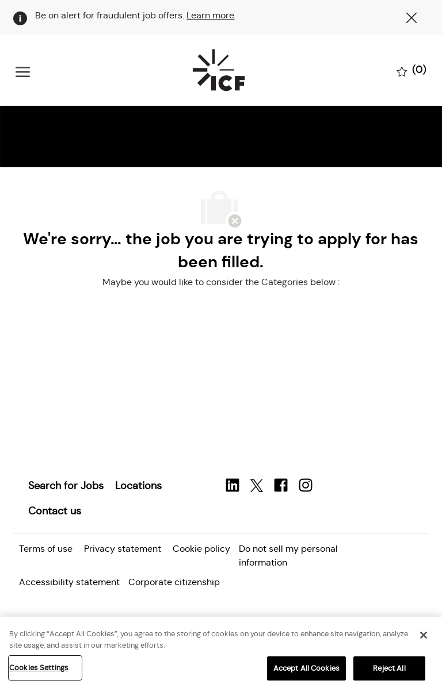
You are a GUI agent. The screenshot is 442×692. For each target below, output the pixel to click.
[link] (66, 485)
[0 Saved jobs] (411, 70)
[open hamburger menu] (23, 70)
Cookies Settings (38, 667)
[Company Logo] (218, 70)
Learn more (210, 15)
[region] (221, 654)
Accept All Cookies (306, 668)
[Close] (423, 635)
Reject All (389, 668)
